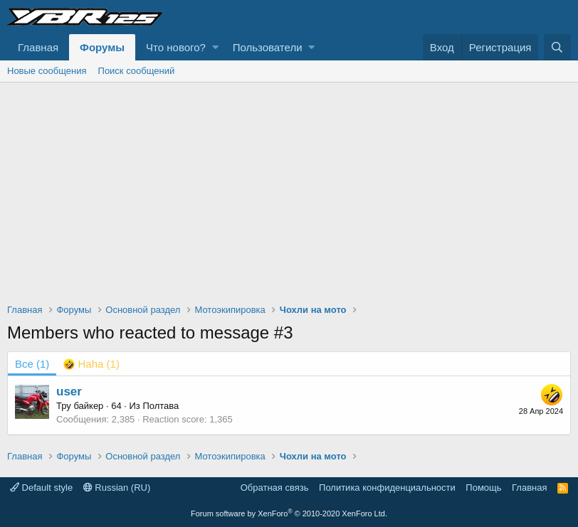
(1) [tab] (32, 364)
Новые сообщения (47, 70)
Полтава (160, 405)
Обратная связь (275, 487)
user (69, 391)
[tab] (91, 364)
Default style (41, 487)
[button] (215, 47)
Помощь (483, 487)
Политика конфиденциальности (387, 487)
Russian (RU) (117, 487)
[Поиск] (557, 47)
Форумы (102, 47)
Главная (38, 47)
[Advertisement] (289, 189)
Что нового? (176, 47)
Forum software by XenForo (289, 513)
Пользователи (268, 47)
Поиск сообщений (136, 70)
